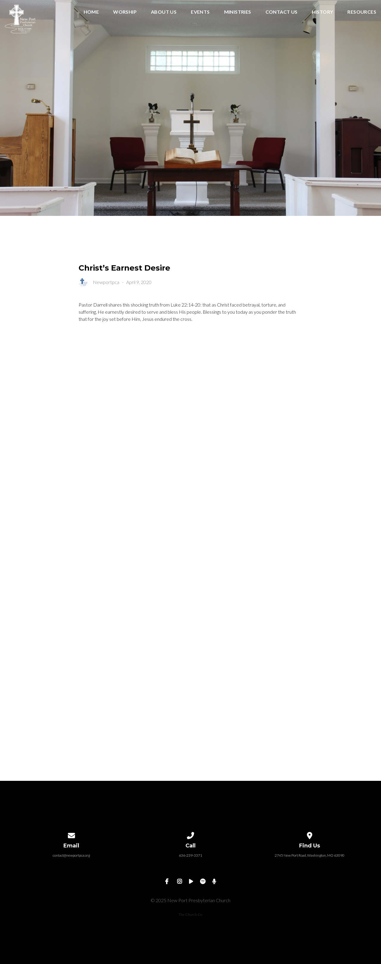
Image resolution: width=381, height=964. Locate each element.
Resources (361, 12)
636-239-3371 (190, 855)
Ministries (237, 12)
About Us (164, 12)
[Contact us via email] (71, 834)
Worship (125, 12)
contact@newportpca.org (71, 855)
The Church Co (190, 914)
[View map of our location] (310, 834)
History (322, 12)
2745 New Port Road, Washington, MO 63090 (309, 855)
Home (91, 12)
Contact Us (282, 12)
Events (200, 12)
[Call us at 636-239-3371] (190, 834)
